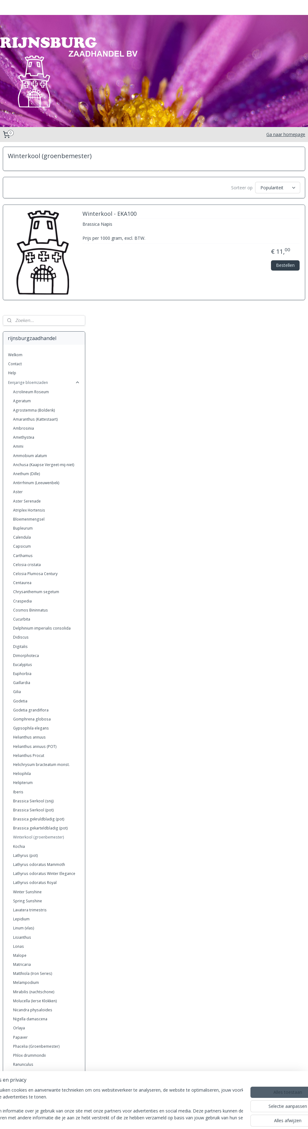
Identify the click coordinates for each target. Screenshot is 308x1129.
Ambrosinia (23, 259)
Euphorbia (22, 505)
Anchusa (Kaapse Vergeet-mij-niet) (43, 296)
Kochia (19, 678)
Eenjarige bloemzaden (44, 214)
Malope (19, 787)
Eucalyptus (22, 496)
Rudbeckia (22, 905)
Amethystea (23, 269)
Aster (18, 323)
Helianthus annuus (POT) (35, 578)
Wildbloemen (25, 996)
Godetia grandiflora (31, 541)
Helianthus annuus (29, 568)
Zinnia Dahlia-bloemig (32, 1032)
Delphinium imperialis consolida (42, 459)
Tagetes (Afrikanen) (30, 977)
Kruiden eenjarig (44, 1081)
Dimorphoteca (26, 487)
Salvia (18, 914)
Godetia (20, 532)
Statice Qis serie (27, 959)
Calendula (22, 368)
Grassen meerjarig (44, 1071)
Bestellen (285, 267)
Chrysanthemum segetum (36, 423)
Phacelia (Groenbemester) (36, 878)
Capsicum (22, 378)
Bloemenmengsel (28, 350)
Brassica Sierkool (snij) (33, 632)
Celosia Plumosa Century (35, 405)
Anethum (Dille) (26, 305)
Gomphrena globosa (32, 550)
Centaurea (22, 414)
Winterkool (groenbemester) (38, 669)
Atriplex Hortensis (29, 341)
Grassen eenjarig (44, 1061)
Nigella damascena (30, 850)
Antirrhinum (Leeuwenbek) (36, 314)
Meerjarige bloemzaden (44, 1051)
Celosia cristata (27, 396)
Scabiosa (21, 932)
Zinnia (18, 1023)
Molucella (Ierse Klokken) (35, 832)
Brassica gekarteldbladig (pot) (40, 659)
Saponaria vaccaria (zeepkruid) (40, 923)
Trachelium (23, 987)
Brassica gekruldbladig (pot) (38, 650)
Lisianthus (22, 769)
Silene (18, 941)
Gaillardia (21, 514)
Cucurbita (21, 450)
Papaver (20, 869)
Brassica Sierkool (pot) (33, 641)
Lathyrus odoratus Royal (35, 714)
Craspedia (22, 432)
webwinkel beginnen (192, 1117)
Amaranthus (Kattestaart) (35, 250)
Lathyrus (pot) (25, 687)
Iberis (18, 623)
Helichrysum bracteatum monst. (41, 596)
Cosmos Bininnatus (30, 441)
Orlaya (19, 859)
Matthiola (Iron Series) (32, 805)
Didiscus (21, 468)
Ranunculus (23, 896)
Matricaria (22, 796)
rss (129, 1117)
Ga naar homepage (285, 134)
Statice (19, 950)
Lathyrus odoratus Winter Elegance (44, 705)
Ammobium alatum (30, 287)
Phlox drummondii (29, 887)
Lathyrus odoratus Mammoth (39, 696)
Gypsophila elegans (31, 559)
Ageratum (22, 232)
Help (12, 204)
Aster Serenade (27, 332)
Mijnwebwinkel (246, 1117)
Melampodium (26, 814)
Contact (15, 195)
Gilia (17, 523)
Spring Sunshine (27, 732)
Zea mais (21, 1014)
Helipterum (23, 614)
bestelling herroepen (153, 1117)
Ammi (18, 278)
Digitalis (20, 478)
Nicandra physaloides (32, 841)
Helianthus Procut (28, 587)
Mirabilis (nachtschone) (33, 823)
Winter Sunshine (27, 723)
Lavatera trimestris (30, 741)
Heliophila (22, 605)
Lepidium (21, 750)
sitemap (116, 1117)
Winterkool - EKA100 (197, 216)
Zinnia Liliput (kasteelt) (33, 1041)
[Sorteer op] (249, 187)
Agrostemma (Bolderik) (34, 241)
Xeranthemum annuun (32, 1005)
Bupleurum (23, 359)
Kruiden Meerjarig (44, 1091)
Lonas (18, 778)
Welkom (15, 186)
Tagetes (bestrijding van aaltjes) (42, 968)
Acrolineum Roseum (31, 223)
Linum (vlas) (23, 759)
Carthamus (23, 387)
